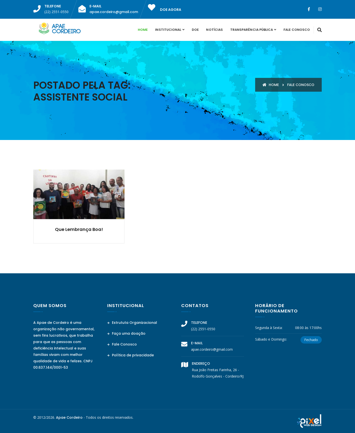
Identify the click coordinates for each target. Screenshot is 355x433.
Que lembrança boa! (79, 229)
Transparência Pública (251, 29)
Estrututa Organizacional (132, 322)
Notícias (214, 29)
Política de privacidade (130, 355)
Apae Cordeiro (69, 417)
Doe (195, 29)
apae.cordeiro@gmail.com (113, 11)
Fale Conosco (297, 29)
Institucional (168, 29)
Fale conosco (300, 84)
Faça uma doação (126, 333)
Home (143, 29)
